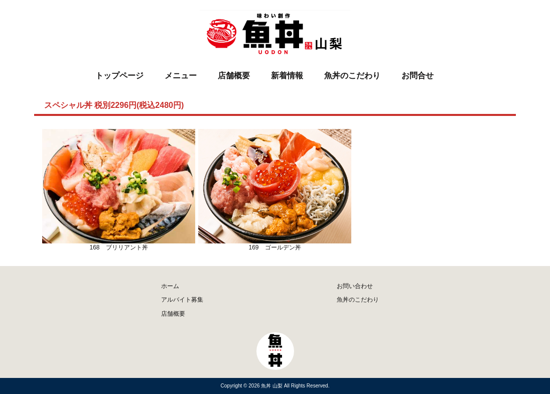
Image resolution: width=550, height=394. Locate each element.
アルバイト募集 (182, 299)
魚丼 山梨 (272, 385)
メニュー (181, 75)
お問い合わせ (355, 286)
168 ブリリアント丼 (118, 190)
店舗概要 (234, 75)
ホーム (170, 286)
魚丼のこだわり (352, 75)
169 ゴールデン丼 (274, 190)
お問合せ (417, 75)
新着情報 (287, 75)
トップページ (119, 75)
